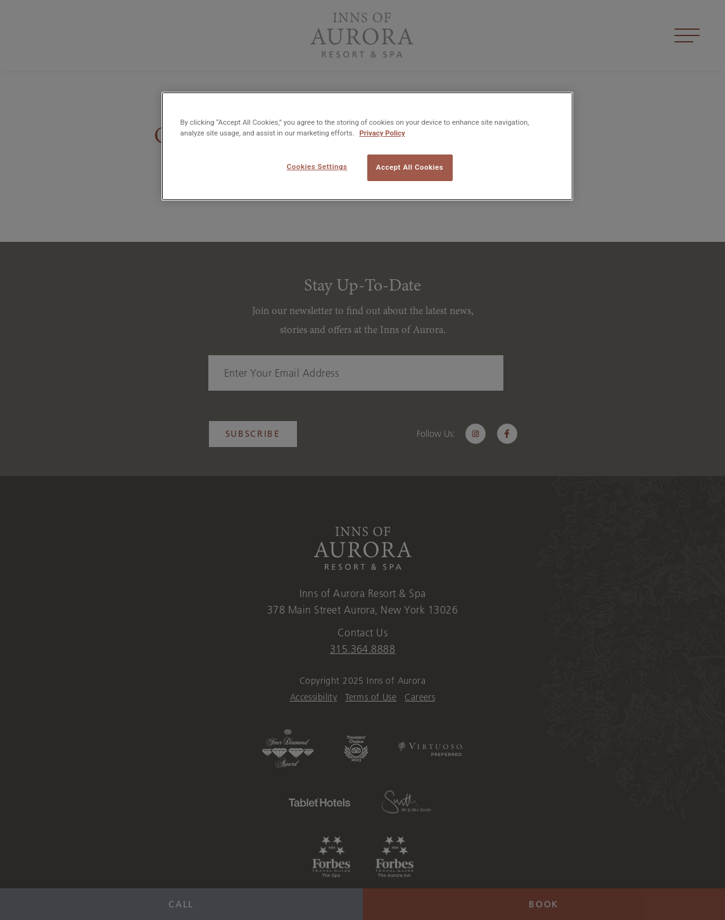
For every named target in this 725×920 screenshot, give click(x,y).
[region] (367, 146)
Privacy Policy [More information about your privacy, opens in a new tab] (382, 133)
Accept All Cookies (409, 167)
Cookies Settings (317, 166)
